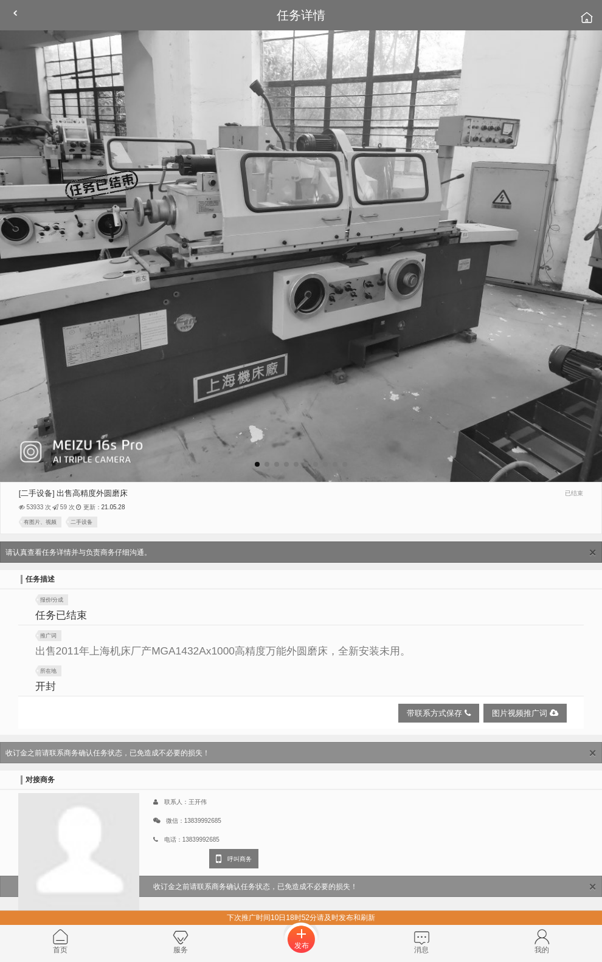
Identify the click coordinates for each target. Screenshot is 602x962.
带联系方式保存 (439, 713)
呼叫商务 (234, 859)
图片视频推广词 (525, 713)
